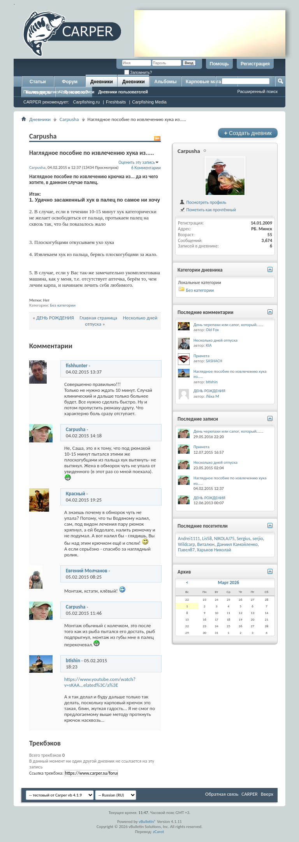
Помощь (219, 64)
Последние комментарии (206, 312)
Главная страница (99, 318)
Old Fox (212, 329)
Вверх (267, 794)
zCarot (158, 831)
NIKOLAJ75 (224, 538)
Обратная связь (221, 794)
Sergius (243, 538)
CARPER (249, 794)
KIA (209, 345)
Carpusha (69, 119)
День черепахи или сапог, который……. (228, 324)
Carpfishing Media (149, 102)
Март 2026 (228, 582)
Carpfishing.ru (86, 102)
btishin (73, 660)
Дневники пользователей (123, 91)
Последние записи (41, 91)
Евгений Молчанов (86, 571)
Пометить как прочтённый (207, 209)
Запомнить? (138, 72)
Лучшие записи (79, 91)
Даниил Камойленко (237, 544)
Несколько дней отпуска (215, 340)
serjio (258, 538)
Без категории (63, 305)
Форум (69, 81)
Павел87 (186, 550)
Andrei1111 (189, 538)
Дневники (101, 81)
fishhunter (77, 365)
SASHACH (214, 360)
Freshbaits (116, 102)
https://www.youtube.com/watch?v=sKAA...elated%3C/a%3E (99, 682)
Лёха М (212, 396)
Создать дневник (248, 133)
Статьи (38, 81)
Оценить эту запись (136, 162)
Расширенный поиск (257, 91)
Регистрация (255, 64)
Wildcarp (186, 544)
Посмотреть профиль (202, 202)
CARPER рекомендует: (46, 102)
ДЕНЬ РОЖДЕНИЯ (55, 318)
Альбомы (165, 81)
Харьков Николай (214, 550)
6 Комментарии (146, 167)
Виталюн (206, 544)
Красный (75, 493)
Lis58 (207, 538)
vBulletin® (147, 821)
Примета (201, 355)
